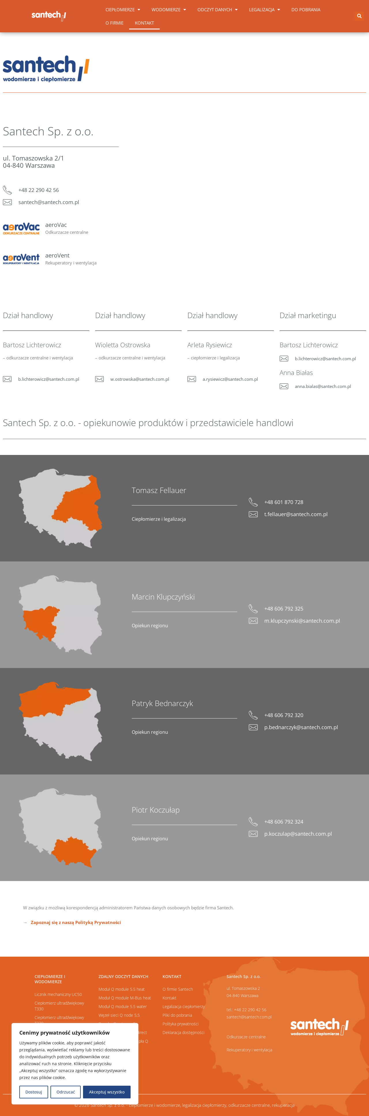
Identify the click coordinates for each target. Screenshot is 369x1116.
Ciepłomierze (123, 10)
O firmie (114, 23)
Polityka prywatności (181, 1024)
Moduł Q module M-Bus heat (125, 998)
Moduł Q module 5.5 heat (122, 989)
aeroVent (57, 255)
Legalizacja (264, 10)
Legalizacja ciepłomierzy (184, 1006)
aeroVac (56, 225)
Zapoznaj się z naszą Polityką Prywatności (76, 922)
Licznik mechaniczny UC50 (58, 994)
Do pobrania (305, 9)
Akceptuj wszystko (107, 1092)
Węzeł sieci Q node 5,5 (119, 1015)
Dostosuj (33, 1092)
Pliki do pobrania (177, 1015)
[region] (75, 1063)
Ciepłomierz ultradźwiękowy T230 (59, 1020)
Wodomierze (169, 10)
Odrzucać (66, 1092)
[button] (359, 16)
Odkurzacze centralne (246, 1037)
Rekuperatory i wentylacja (249, 1049)
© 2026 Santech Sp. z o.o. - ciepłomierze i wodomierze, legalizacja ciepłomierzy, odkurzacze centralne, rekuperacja (184, 1105)
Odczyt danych (217, 10)
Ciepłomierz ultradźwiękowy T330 (59, 1006)
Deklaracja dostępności (183, 1032)
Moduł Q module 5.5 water (123, 1006)
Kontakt (144, 23)
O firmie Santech (178, 989)
